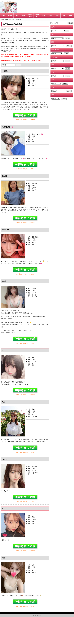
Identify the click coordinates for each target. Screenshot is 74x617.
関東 (23, 15)
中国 (50, 15)
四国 (57, 15)
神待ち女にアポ (25, 115)
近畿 (43, 15)
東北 (16, 15)
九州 (64, 15)
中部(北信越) (30, 15)
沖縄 (70, 15)
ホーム (3, 15)
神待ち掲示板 (37, 615)
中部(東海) (37, 15)
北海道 (10, 15)
